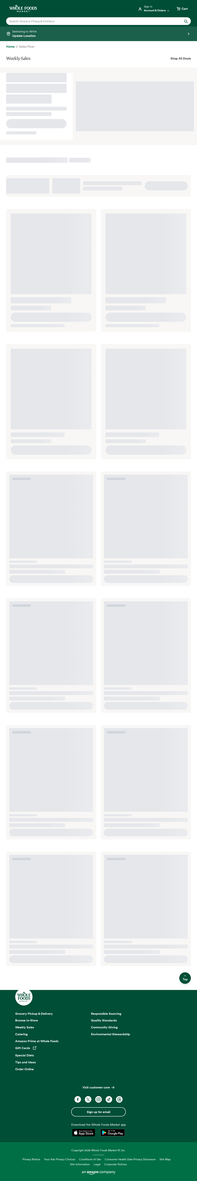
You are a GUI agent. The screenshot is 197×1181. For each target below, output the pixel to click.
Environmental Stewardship (110, 1034)
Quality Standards (104, 1020)
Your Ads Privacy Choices (59, 1159)
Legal (97, 1164)
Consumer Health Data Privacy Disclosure (130, 1159)
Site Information (80, 1164)
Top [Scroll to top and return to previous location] (185, 978)
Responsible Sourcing (106, 1013)
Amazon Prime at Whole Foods (36, 1041)
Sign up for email (98, 1112)
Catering (21, 1034)
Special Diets (24, 1055)
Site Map (164, 1159)
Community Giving (104, 1027)
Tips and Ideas (25, 1062)
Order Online (24, 1069)
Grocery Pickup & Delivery (34, 1013)
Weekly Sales (24, 1027)
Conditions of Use (90, 1159)
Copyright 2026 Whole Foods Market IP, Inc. (98, 1150)
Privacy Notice (31, 1159)
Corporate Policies (115, 1164)
